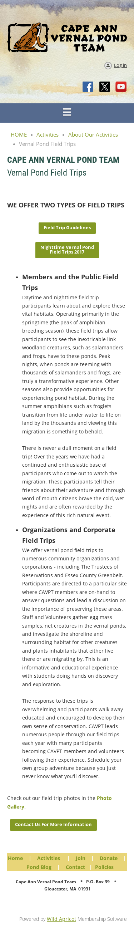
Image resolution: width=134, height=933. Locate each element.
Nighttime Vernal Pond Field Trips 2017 (67, 249)
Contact (75, 867)
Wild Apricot (61, 918)
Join (80, 858)
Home (15, 858)
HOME (19, 134)
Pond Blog (38, 867)
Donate (109, 858)
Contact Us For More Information (53, 824)
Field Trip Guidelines (67, 227)
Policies (104, 867)
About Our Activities (93, 134)
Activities (47, 134)
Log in (120, 65)
